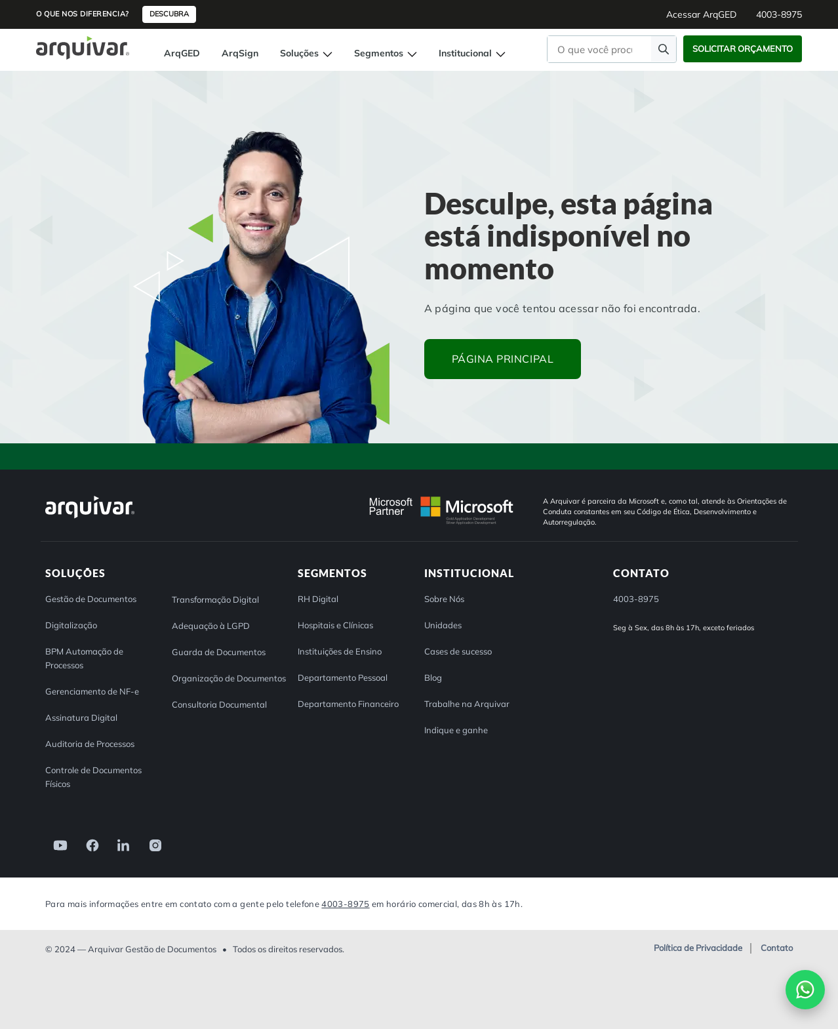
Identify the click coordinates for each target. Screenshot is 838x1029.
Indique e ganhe (456, 730)
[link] (56, 844)
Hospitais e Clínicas (335, 625)
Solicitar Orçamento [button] (742, 48)
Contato (777, 948)
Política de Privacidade (698, 948)
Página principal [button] (503, 358)
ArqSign (240, 53)
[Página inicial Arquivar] (82, 47)
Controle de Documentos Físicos (93, 777)
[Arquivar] (89, 518)
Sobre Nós (444, 599)
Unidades (443, 625)
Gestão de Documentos (90, 599)
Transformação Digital (215, 599)
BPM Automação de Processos (84, 658)
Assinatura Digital (81, 717)
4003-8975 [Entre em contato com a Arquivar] (345, 903)
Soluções (306, 53)
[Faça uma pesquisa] (663, 49)
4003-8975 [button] (779, 14)
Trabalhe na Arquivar (466, 703)
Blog (433, 677)
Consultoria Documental (219, 704)
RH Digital (318, 599)
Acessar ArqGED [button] (701, 14)
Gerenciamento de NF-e (92, 691)
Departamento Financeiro (348, 703)
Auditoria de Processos (89, 743)
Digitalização (71, 625)
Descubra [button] (169, 13)
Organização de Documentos (229, 678)
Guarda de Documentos (219, 652)
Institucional (472, 53)
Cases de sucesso (458, 651)
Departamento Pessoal (343, 677)
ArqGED (182, 53)
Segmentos (385, 53)
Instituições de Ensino (340, 651)
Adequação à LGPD (211, 625)
